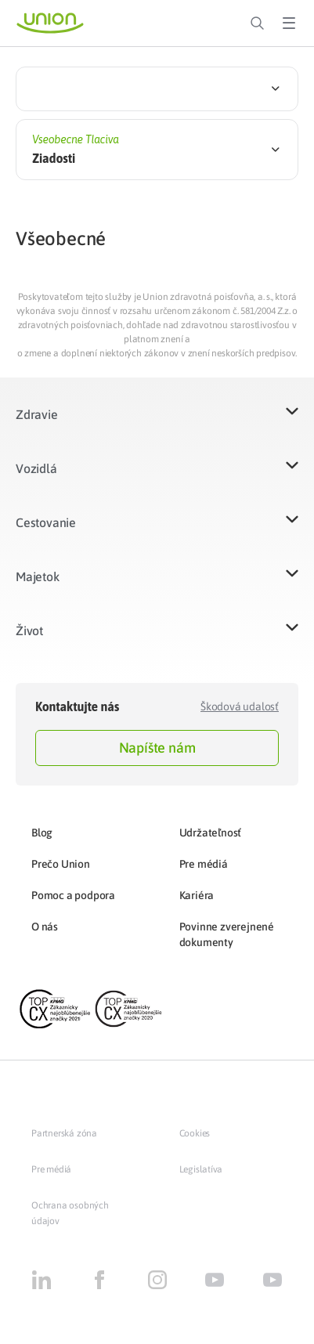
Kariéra (197, 895)
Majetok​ (38, 576)
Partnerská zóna (64, 1133)
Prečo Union (60, 864)
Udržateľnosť (210, 832)
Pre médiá (203, 864)
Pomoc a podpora (73, 895)
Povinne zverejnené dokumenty (226, 934)
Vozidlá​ (36, 468)
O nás (44, 926)
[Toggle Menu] (289, 23)
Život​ (29, 630)
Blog (41, 832)
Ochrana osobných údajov (70, 1213)
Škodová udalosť (239, 706)
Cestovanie (46, 522)
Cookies (195, 1133)
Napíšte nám (157, 747)
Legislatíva (201, 1169)
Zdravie (37, 414)
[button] (157, 424)
